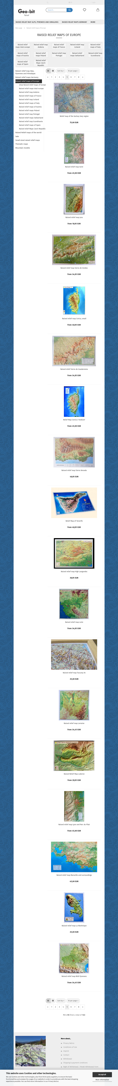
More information (102, 1080)
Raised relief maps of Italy (29, 103)
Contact (66, 1055)
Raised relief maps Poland (29, 110)
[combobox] (61, 71)
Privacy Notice (53, 1081)
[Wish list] (84, 10)
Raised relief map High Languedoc (74, 572)
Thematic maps (21, 144)
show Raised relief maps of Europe (30, 85)
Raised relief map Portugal (29, 114)
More (93, 22)
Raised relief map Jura (74, 217)
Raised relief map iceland (29, 100)
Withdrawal (67, 1059)
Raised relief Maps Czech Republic (30, 129)
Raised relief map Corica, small (74, 319)
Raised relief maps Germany (74, 22)
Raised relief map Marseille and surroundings (74, 875)
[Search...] (70, 10)
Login (93, 2)
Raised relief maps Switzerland (30, 118)
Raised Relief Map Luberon (74, 774)
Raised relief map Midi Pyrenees (74, 976)
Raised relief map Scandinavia (30, 121)
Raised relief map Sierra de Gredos (74, 268)
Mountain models (22, 148)
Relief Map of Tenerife (74, 521)
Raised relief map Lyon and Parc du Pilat (74, 825)
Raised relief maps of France (30, 96)
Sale (17, 136)
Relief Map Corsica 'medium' (74, 420)
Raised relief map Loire (74, 622)
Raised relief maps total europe (30, 89)
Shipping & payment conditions (75, 1063)
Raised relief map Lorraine (74, 723)
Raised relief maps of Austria (30, 107)
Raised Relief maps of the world (28, 132)
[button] (98, 10)
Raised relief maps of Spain (30, 125)
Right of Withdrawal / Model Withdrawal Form (80, 1067)
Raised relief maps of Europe (27, 81)
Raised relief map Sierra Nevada (74, 470)
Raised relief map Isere (74, 167)
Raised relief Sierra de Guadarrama (74, 369)
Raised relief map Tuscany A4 (74, 673)
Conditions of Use (70, 1047)
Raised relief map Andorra (29, 92)
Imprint (66, 1051)
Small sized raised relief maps (27, 140)
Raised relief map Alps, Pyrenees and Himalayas (37, 22)
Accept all (102, 1075)
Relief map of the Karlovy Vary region (74, 116)
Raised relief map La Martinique (74, 926)
